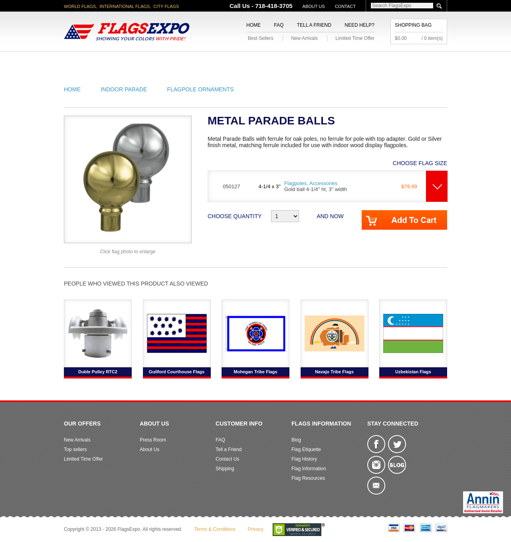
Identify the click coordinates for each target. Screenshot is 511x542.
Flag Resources (308, 478)
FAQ (278, 25)
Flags (374, 61)
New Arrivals (304, 38)
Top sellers (75, 449)
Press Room (153, 440)
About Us (314, 6)
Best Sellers (260, 38)
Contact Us (227, 459)
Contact (345, 6)
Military (208, 61)
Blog (296, 440)
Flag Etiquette (306, 449)
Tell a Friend (314, 25)
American (86, 61)
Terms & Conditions (215, 529)
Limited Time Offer (354, 38)
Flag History (304, 459)
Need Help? (359, 25)
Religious (250, 61)
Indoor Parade (124, 89)
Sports (340, 61)
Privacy (255, 529)
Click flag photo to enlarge (128, 251)
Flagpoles (297, 61)
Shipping (225, 468)
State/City (131, 61)
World (171, 61)
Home (253, 25)
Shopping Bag (413, 25)
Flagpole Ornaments (200, 89)
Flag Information (308, 468)
